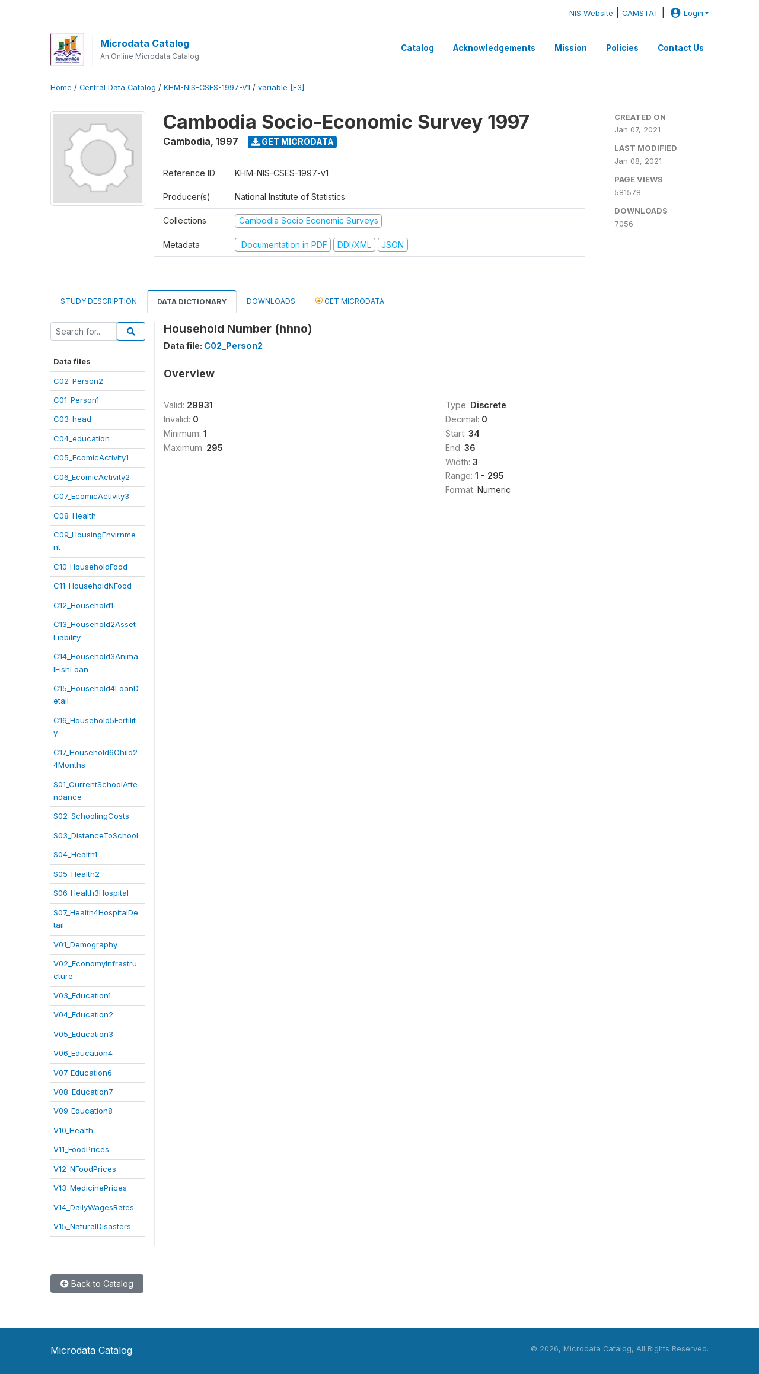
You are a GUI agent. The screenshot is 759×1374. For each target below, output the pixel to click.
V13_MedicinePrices (90, 1187)
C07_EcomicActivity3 (91, 496)
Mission (570, 48)
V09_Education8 (83, 1110)
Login (685, 13)
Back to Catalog (96, 1283)
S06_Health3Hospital (91, 893)
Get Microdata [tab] (349, 300)
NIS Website (591, 13)
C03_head (72, 419)
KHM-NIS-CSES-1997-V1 (207, 87)
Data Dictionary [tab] (192, 301)
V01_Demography (85, 944)
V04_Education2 (83, 1014)
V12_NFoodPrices (84, 1168)
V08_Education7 (83, 1091)
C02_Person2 (78, 381)
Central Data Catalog (117, 87)
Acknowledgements (494, 48)
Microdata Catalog (144, 43)
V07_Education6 (82, 1072)
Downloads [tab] (271, 301)
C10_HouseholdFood (90, 566)
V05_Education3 (83, 1034)
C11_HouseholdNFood (92, 585)
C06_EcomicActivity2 (91, 477)
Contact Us (681, 48)
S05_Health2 (76, 874)
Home (61, 87)
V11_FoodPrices (81, 1149)
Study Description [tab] (98, 301)
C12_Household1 (83, 605)
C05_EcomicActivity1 (91, 457)
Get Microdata (292, 141)
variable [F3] (281, 87)
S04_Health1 (75, 854)
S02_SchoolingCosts (91, 815)
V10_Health (73, 1130)
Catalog (417, 48)
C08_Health (74, 515)
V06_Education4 (83, 1053)
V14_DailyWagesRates (93, 1207)
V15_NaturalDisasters (92, 1226)
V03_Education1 (82, 995)
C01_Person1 (76, 400)
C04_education (81, 438)
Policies (622, 48)
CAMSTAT (640, 13)
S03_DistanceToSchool (95, 835)
